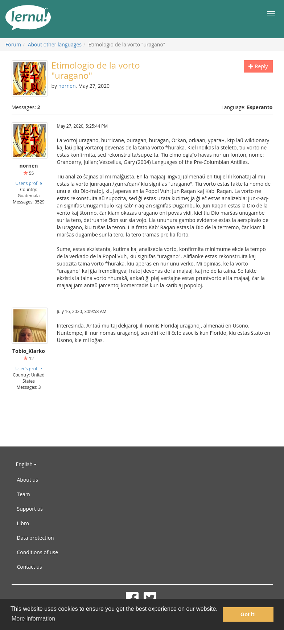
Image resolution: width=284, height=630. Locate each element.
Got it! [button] (248, 614)
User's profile (28, 183)
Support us (30, 508)
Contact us (29, 566)
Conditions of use (37, 552)
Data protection (35, 537)
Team (23, 494)
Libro (23, 523)
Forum (13, 44)
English (26, 464)
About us (27, 479)
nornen (67, 85)
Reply (258, 66)
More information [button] (33, 618)
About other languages (55, 44)
